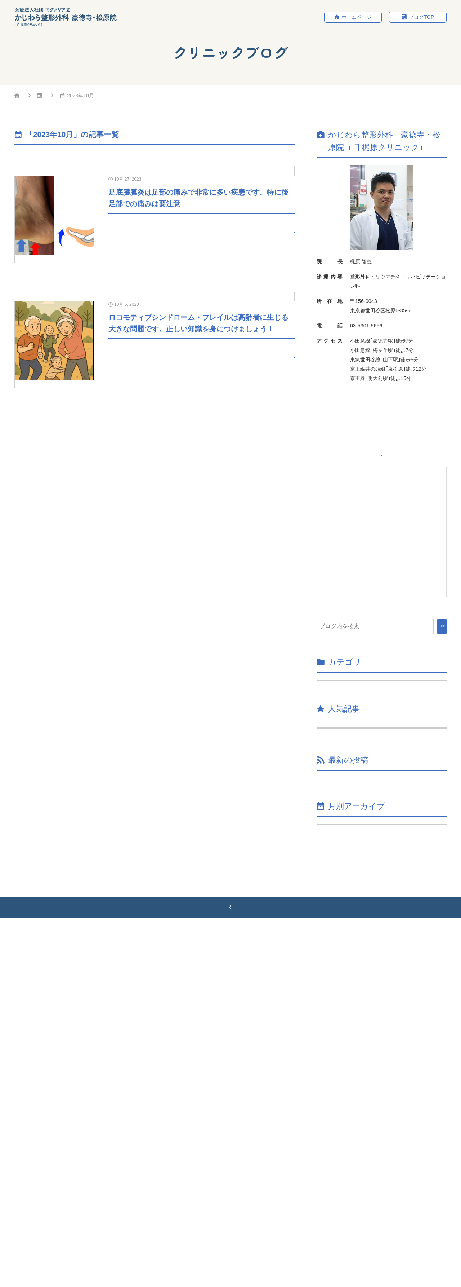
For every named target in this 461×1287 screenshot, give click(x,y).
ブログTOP (421, 18)
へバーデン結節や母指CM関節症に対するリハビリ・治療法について (388, 810)
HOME (29, 97)
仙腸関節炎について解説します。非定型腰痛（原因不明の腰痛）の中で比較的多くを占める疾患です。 (388, 778)
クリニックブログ (79, 97)
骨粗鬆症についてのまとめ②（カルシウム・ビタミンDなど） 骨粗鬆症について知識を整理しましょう (384, 1108)
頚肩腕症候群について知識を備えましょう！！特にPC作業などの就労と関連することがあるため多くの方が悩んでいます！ (388, 910)
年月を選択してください (352, 1184)
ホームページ (356, 18)
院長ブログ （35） (347, 705)
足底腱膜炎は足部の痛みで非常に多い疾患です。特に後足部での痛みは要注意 (388, 842)
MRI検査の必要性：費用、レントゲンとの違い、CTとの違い (388, 874)
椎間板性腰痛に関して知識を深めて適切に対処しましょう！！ (384, 992)
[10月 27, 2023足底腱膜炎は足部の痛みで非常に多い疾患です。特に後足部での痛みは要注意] (154, 244)
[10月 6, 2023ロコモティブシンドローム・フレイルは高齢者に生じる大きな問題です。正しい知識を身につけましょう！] (154, 420)
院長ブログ (278, 173)
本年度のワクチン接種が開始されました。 (382, 1043)
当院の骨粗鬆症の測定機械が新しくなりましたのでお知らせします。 (384, 1020)
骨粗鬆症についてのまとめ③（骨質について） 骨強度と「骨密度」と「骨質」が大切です (384, 1070)
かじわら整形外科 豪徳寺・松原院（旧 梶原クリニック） (232, 1276)
